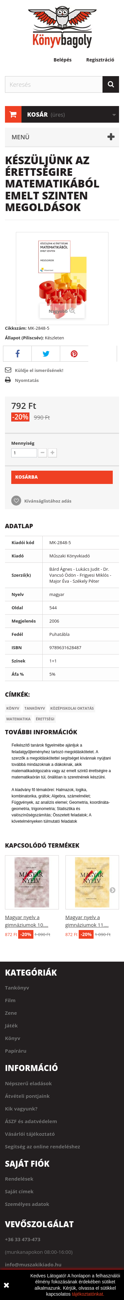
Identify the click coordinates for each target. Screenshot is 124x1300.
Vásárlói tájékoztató (30, 1133)
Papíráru (15, 1050)
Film (10, 1000)
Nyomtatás (27, 380)
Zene (11, 1012)
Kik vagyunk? (21, 1108)
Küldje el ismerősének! (39, 370)
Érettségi (45, 718)
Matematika (18, 718)
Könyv (12, 708)
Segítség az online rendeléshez (42, 1146)
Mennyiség (22, 443)
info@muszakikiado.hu (33, 1264)
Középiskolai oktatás (72, 708)
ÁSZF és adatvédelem (31, 1121)
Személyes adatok (27, 1204)
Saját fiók (27, 1163)
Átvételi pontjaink (27, 1096)
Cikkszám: (16, 328)
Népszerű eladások (28, 1083)
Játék (11, 1025)
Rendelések (19, 1178)
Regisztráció (100, 60)
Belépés (62, 60)
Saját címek (19, 1191)
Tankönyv (34, 708)
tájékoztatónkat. (88, 1294)
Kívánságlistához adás (47, 501)
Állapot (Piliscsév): (24, 338)
